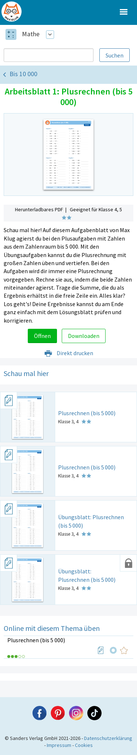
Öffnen (42, 335)
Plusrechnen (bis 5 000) (36, 640)
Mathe (30, 34)
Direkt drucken (68, 353)
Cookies (84, 745)
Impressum (59, 745)
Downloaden (83, 335)
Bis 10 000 (23, 74)
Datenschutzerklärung (108, 738)
